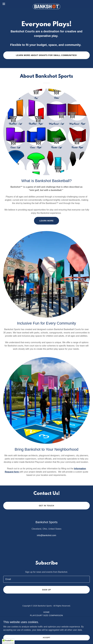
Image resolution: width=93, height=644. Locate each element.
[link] (46, 4)
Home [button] (46, 612)
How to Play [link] (46, 622)
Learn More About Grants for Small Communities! (46, 55)
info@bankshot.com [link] (46, 535)
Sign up (46, 590)
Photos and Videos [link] (46, 619)
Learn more (46, 221)
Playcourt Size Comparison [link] (46, 615)
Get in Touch (46, 506)
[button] (8, 4)
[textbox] (46, 579)
